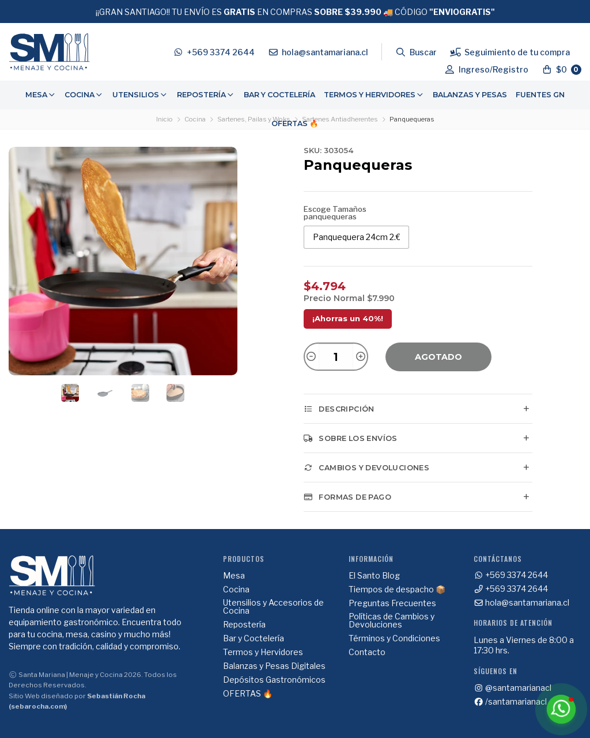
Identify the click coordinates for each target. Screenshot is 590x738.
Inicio (164, 119)
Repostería (206, 94)
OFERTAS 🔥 (295, 123)
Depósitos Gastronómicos (274, 680)
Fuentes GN (540, 94)
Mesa (40, 94)
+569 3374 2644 (511, 575)
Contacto (367, 652)
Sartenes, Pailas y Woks (253, 119)
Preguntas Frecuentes (392, 603)
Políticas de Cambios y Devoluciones (391, 621)
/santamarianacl (510, 702)
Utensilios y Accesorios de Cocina (273, 607)
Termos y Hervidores (374, 94)
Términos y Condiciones (394, 638)
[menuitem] (41, 95)
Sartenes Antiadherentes (340, 119)
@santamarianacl (513, 688)
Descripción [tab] (339, 408)
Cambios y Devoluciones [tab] (366, 467)
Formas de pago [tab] (347, 496)
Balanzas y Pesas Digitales (274, 666)
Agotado (438, 357)
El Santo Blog (374, 576)
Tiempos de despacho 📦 (397, 589)
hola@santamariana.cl (522, 603)
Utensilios (140, 94)
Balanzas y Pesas (470, 94)
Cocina (84, 94)
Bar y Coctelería (279, 94)
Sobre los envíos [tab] (351, 438)
